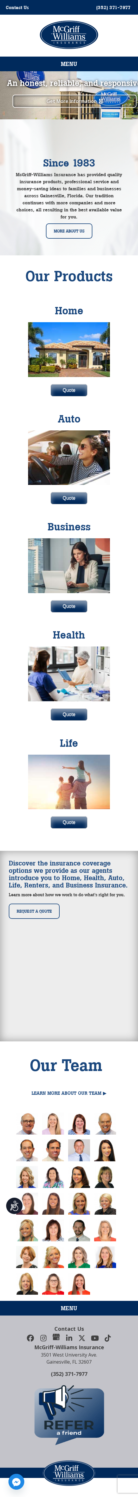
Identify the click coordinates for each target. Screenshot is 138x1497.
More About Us (69, 231)
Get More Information (67, 101)
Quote (69, 390)
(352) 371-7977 (69, 1373)
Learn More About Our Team (66, 1093)
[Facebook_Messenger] (16, 1482)
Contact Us (17, 7)
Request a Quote (34, 911)
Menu (69, 63)
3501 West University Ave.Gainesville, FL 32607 (69, 1358)
